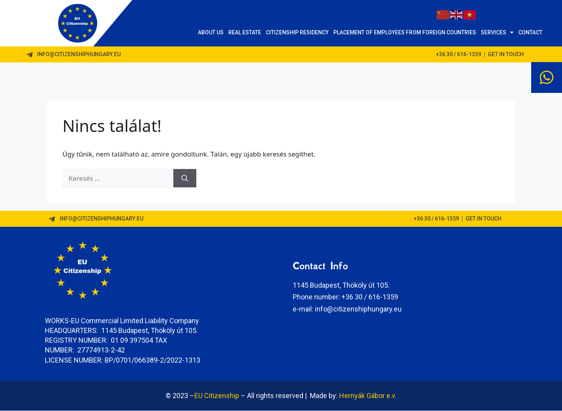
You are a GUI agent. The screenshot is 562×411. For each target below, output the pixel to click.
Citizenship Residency (297, 32)
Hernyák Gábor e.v (367, 396)
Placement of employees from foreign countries (404, 32)
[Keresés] (184, 178)
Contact (530, 32)
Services (497, 32)
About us (211, 32)
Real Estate (244, 32)
